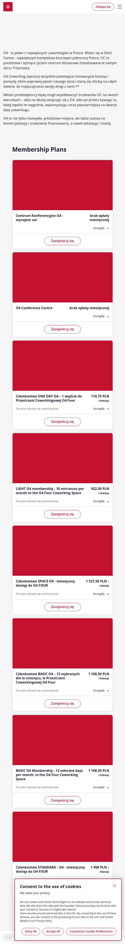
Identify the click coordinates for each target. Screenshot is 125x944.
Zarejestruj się (62, 240)
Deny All (31, 931)
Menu (118, 6)
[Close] (114, 885)
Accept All (53, 931)
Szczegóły (99, 228)
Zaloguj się (103, 7)
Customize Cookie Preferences (91, 931)
